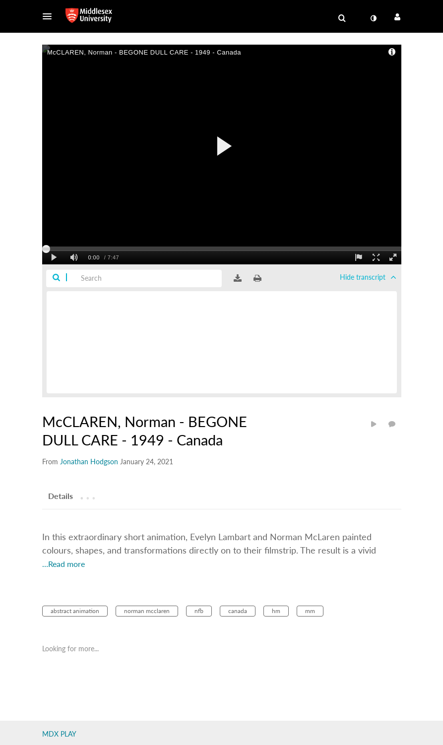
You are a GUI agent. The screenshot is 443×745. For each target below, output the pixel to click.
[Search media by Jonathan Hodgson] (89, 461)
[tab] (60, 495)
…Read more (63, 563)
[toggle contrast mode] (373, 18)
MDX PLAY (59, 734)
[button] (50, 16)
